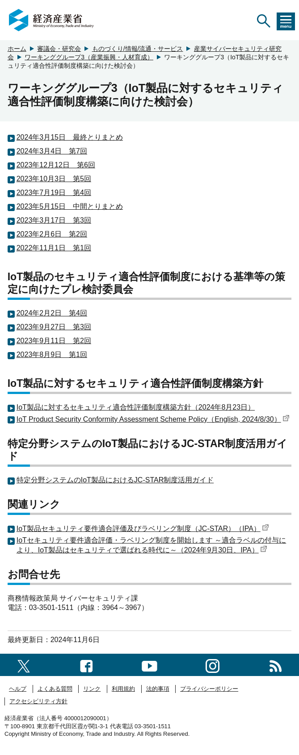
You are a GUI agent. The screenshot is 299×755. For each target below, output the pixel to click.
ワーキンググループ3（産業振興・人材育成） (89, 57)
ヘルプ (17, 688)
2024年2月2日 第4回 (52, 313)
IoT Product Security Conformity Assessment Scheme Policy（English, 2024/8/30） (153, 419)
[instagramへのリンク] (212, 664)
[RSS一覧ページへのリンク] (275, 664)
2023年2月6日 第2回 (52, 234)
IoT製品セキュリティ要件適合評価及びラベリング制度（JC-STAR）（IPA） (143, 528)
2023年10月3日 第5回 (54, 179)
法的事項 (157, 688)
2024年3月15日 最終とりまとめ (70, 137)
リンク (92, 688)
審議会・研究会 (59, 48)
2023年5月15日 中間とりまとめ (70, 206)
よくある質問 (55, 688)
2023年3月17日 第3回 (54, 220)
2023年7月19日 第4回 (54, 192)
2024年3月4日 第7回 (52, 151)
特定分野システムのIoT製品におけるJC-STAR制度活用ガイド (115, 480)
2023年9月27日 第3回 (54, 327)
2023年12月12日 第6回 (56, 165)
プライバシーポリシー (209, 688)
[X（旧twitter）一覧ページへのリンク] (23, 664)
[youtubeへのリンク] (149, 664)
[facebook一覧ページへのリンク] (86, 664)
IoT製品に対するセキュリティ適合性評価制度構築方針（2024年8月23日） (136, 407)
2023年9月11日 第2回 (54, 340)
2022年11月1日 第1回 (54, 248)
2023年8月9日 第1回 (52, 354)
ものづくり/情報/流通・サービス (137, 48)
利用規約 (123, 688)
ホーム (17, 48)
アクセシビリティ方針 (38, 701)
